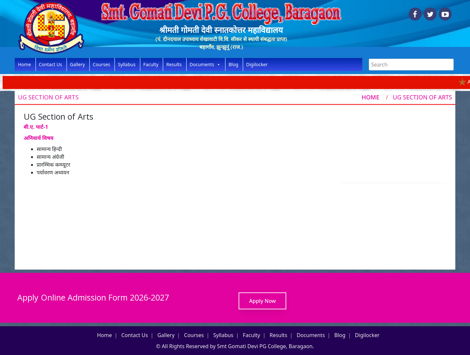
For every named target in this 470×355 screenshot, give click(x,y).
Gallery (77, 64)
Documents (205, 64)
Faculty (150, 64)
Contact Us (50, 64)
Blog (233, 64)
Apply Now (262, 300)
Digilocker (257, 64)
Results (173, 64)
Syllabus (126, 64)
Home (24, 64)
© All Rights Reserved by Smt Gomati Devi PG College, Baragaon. (235, 346)
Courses (101, 64)
